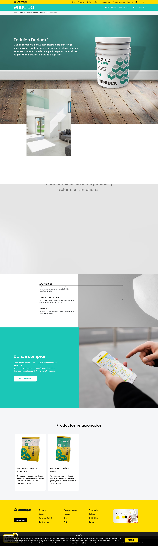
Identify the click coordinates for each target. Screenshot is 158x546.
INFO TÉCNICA (123, 7)
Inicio (15, 12)
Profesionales (93, 510)
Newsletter (20, 520)
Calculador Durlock (45, 518)
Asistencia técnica (119, 2)
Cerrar (131, 540)
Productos (81, 2)
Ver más (79, 535)
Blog (136, 2)
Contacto (92, 522)
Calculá (96, 2)
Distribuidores (94, 518)
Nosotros (130, 2)
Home (74, 2)
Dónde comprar (44, 522)
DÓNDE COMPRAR (25, 379)
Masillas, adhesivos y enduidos (36, 12)
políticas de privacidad (89, 543)
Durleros (92, 514)
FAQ (65, 522)
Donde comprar (106, 2)
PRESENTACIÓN (110, 7)
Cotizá (89, 2)
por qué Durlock (138, 7)
